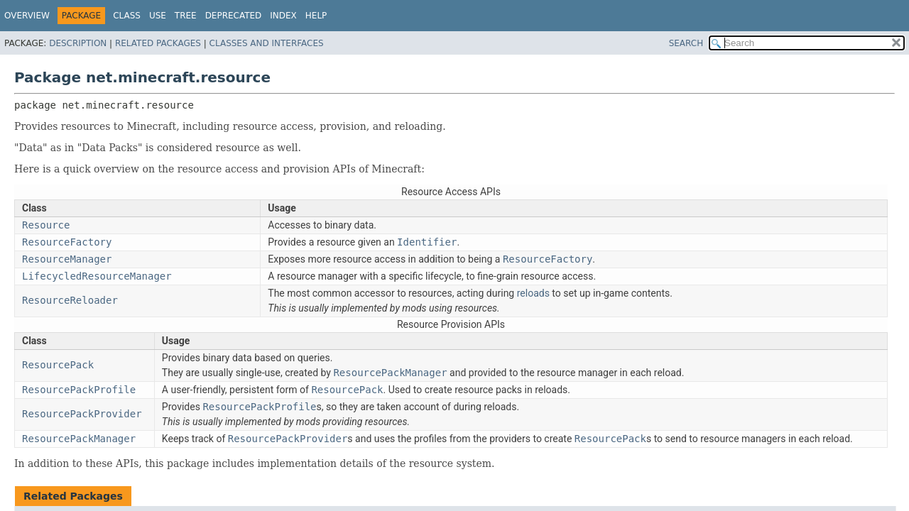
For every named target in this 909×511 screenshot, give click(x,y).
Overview (27, 16)
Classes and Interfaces (266, 43)
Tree (186, 16)
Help (316, 16)
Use (157, 16)
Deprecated (233, 16)
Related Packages (158, 43)
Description (78, 43)
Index (283, 16)
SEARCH (686, 43)
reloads (533, 293)
